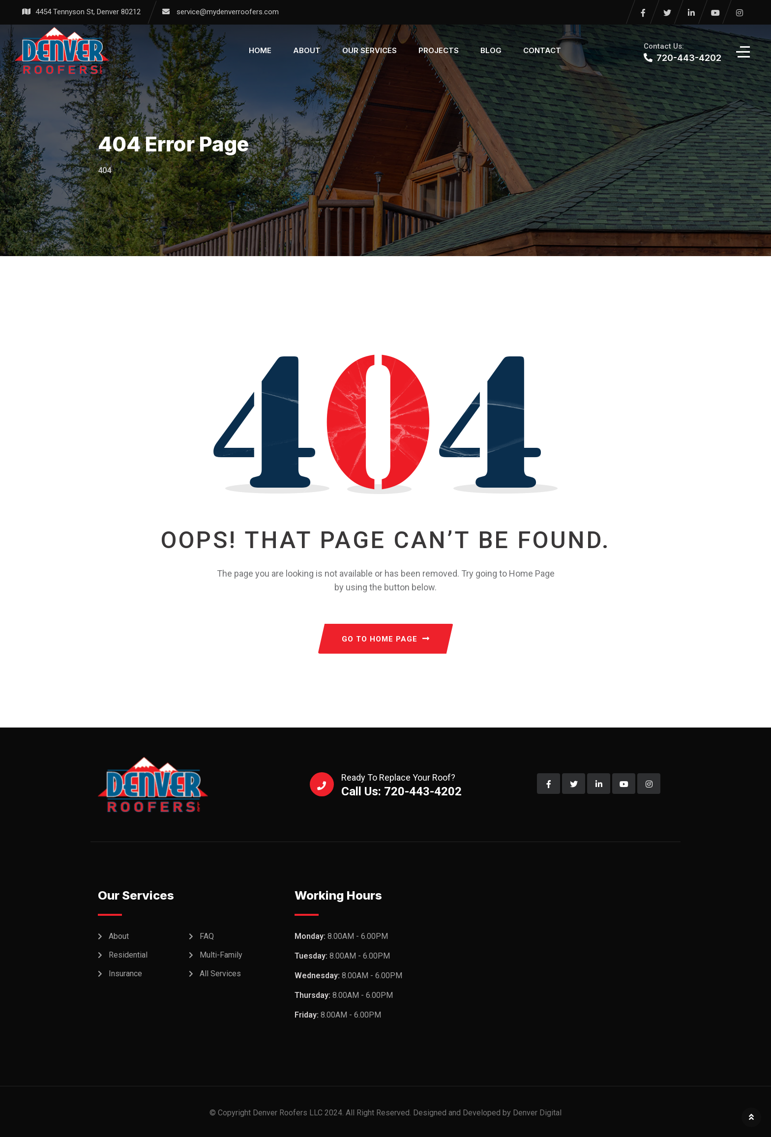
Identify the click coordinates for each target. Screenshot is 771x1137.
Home (260, 50)
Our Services (369, 50)
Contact (542, 50)
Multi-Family (221, 955)
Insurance (125, 973)
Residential (128, 955)
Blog (491, 50)
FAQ (207, 936)
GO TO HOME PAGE (386, 639)
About (307, 50)
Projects (438, 50)
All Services (220, 973)
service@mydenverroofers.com (228, 11)
